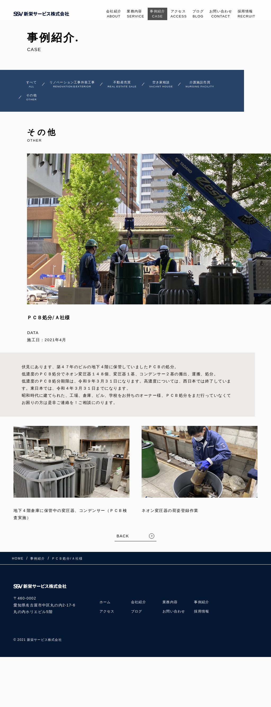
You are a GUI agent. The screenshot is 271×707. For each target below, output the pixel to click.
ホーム (106, 603)
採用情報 (245, 14)
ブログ (191, 14)
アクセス (169, 14)
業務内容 (121, 14)
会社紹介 (97, 14)
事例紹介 (146, 14)
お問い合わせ (216, 14)
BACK (123, 542)
